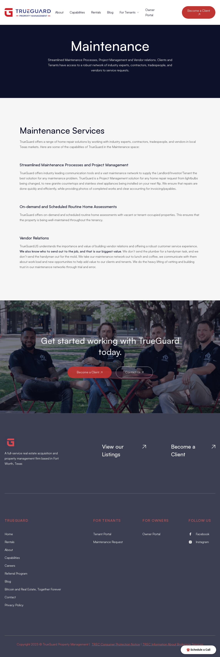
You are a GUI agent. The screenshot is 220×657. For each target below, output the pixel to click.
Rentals (96, 12)
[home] (30, 12)
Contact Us (134, 372)
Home (9, 534)
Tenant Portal (102, 534)
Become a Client (198, 12)
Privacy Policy (14, 605)
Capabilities (77, 12)
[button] (129, 12)
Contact (10, 597)
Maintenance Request (108, 542)
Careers (10, 566)
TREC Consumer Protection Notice (116, 644)
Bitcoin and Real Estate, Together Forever (33, 589)
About (59, 12)
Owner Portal (151, 534)
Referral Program (16, 573)
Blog (110, 12)
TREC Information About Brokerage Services (172, 644)
